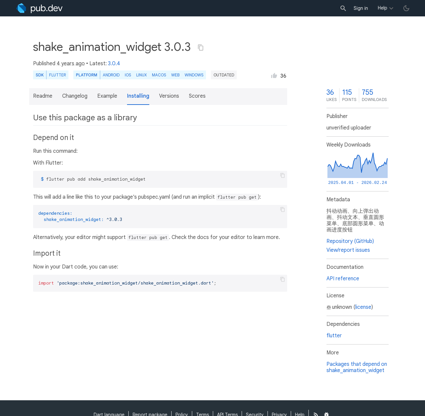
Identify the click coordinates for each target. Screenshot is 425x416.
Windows (194, 74)
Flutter (57, 74)
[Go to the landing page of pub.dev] (39, 8)
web (175, 74)
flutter (334, 335)
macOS (159, 74)
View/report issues (348, 250)
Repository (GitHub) (350, 241)
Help (382, 8)
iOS (128, 74)
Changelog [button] (74, 96)
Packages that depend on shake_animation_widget (356, 367)
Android (111, 74)
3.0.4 (114, 63)
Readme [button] (42, 96)
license (363, 307)
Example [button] (107, 96)
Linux (141, 74)
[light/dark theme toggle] (406, 8)
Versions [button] (169, 96)
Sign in (361, 8)
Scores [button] (197, 96)
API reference (342, 278)
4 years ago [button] (71, 63)
